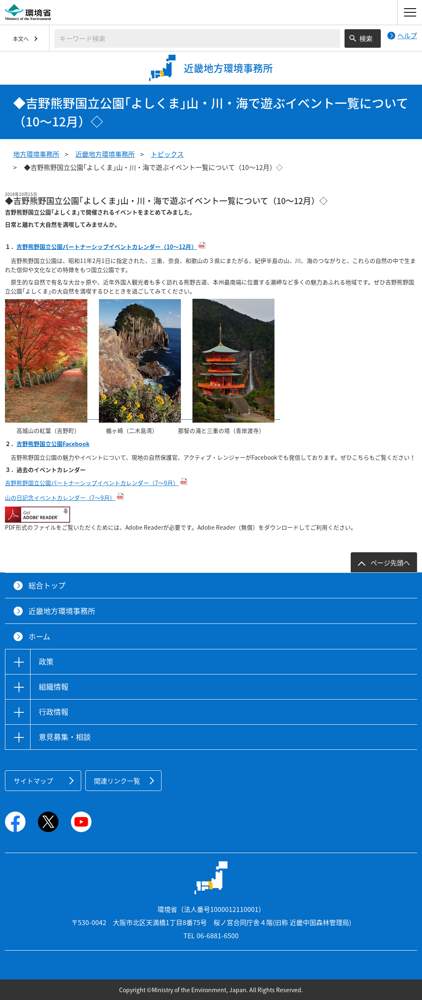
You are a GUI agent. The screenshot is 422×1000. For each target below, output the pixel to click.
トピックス (167, 154)
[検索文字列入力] (197, 38)
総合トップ (47, 585)
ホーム (39, 636)
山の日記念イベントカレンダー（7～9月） (60, 497)
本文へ (21, 38)
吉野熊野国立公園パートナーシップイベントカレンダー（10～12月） (106, 246)
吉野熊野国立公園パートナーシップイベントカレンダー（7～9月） (92, 483)
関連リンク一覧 (117, 781)
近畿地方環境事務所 (105, 154)
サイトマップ (33, 781)
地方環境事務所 (36, 154)
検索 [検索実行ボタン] (366, 38)
